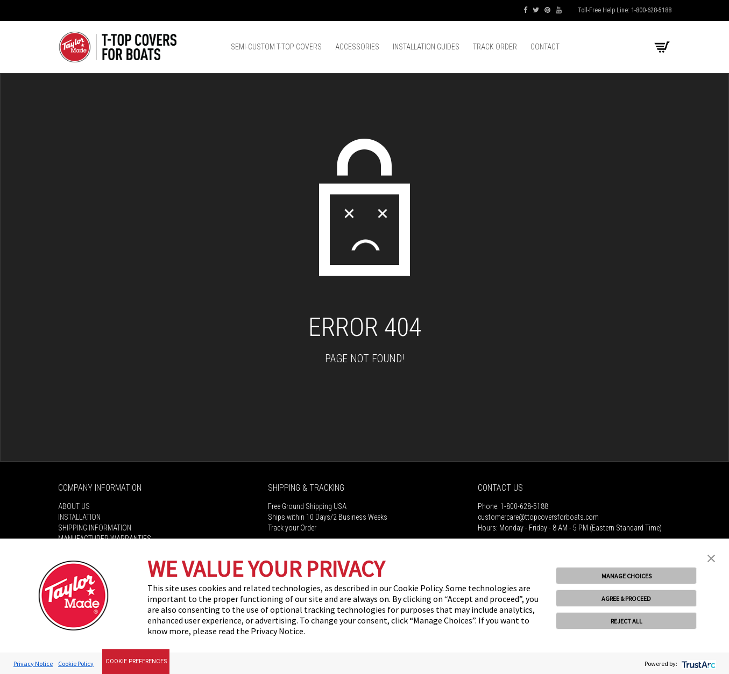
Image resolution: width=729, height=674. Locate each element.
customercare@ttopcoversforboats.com (538, 517)
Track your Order (292, 528)
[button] (711, 557)
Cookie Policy (76, 663)
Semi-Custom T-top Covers (276, 46)
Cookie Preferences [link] (136, 661)
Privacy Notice (33, 663)
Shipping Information (94, 528)
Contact (545, 46)
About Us (74, 506)
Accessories (357, 46)
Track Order (495, 46)
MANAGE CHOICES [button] (626, 576)
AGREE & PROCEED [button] (626, 598)
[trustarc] (697, 663)
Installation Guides (426, 46)
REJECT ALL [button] (626, 621)
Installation (79, 517)
